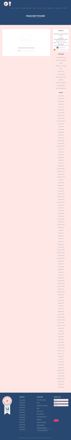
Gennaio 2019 (61, 314)
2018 (24, 419)
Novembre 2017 (61, 350)
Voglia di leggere (61, 85)
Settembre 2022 (61, 202)
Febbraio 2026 (61, 109)
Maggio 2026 (61, 101)
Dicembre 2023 (60, 168)
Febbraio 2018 (61, 345)
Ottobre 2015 (61, 373)
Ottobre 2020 (61, 255)
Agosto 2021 (61, 227)
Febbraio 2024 (61, 165)
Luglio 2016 (61, 367)
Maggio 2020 (61, 269)
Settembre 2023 (61, 177)
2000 (24, 429)
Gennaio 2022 (61, 216)
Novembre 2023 (61, 171)
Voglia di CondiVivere (61, 82)
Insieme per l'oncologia (61, 65)
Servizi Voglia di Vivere (61, 77)
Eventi (44, 8)
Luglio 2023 (61, 179)
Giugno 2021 (61, 233)
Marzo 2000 (61, 387)
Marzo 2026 (61, 107)
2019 (24, 417)
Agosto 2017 (61, 356)
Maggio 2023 (61, 185)
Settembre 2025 (61, 121)
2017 (24, 422)
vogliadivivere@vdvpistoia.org (62, 42)
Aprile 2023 (61, 188)
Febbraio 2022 (61, 213)
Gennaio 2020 (61, 280)
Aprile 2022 (61, 207)
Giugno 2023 (61, 182)
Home (12, 8)
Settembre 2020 (61, 258)
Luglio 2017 (61, 359)
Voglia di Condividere (26, 8)
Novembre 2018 (61, 319)
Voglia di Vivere (62, 47)
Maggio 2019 (61, 303)
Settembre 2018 (61, 325)
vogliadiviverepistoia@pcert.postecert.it (61, 45)
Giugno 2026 (61, 98)
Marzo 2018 (61, 342)
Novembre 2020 (61, 252)
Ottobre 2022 (61, 199)
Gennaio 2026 (61, 112)
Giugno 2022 (61, 205)
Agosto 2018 (61, 328)
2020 (24, 414)
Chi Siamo (17, 8)
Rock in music (61, 71)
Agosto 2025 (61, 123)
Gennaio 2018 (61, 347)
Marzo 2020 (61, 275)
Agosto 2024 (61, 149)
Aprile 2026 (61, 104)
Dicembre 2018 (60, 317)
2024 (24, 405)
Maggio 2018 (61, 336)
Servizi (34, 8)
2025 (24, 402)
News (61, 68)
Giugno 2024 (61, 154)
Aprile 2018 (61, 339)
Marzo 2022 (61, 210)
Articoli (40, 8)
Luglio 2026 (61, 95)
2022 (24, 410)
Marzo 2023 (61, 191)
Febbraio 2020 (61, 277)
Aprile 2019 (60, 305)
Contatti (65, 8)
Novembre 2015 (61, 370)
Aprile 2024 (61, 160)
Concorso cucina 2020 (61, 60)
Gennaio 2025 (61, 143)
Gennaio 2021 (61, 247)
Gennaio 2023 (61, 193)
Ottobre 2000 (61, 375)
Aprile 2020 (61, 272)
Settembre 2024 (61, 146)
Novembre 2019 (61, 286)
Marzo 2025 (61, 137)
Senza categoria (61, 74)
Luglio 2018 (61, 331)
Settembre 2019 (61, 291)
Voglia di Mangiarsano (61, 88)
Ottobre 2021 (61, 221)
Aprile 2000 (61, 384)
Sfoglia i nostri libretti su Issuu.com (62, 49)
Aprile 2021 (60, 238)
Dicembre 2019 (60, 283)
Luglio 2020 (61, 263)
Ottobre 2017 (61, 353)
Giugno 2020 (61, 266)
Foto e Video (58, 8)
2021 (24, 412)
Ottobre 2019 (61, 289)
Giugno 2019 (61, 300)
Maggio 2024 (61, 157)
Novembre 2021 (61, 219)
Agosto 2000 (61, 381)
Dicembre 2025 (60, 115)
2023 (24, 407)
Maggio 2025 (61, 132)
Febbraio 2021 (61, 244)
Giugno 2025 (61, 129)
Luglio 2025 (61, 126)
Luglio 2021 (61, 230)
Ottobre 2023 (61, 174)
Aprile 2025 (61, 135)
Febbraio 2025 (61, 140)
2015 (24, 427)
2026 (24, 400)
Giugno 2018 (61, 333)
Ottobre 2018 (61, 322)
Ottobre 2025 (61, 118)
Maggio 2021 (61, 235)
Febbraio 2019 (61, 311)
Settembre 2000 (61, 378)
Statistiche (61, 79)
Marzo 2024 (61, 163)
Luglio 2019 (61, 297)
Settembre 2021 (61, 224)
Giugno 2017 (61, 361)
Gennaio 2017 (61, 364)
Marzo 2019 (61, 308)
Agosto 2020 (61, 261)
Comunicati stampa (60, 57)
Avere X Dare (51, 8)
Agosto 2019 (61, 294)
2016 (24, 424)
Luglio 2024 (61, 151)
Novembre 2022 (61, 196)
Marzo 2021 (61, 241)
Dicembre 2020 (61, 249)
